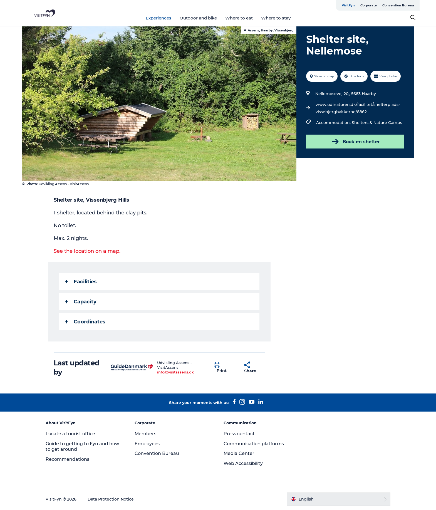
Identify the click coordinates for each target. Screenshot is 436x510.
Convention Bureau (398, 5)
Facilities (81, 282)
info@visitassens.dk (175, 372)
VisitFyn (348, 5)
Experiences (158, 18)
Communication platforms (254, 443)
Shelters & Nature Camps (377, 122)
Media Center (239, 453)
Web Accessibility (243, 463)
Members (145, 433)
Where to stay (276, 18)
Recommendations (67, 459)
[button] (225, 367)
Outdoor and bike (198, 18)
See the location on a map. (87, 251)
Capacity (80, 302)
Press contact (239, 433)
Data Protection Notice (111, 499)
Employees (147, 443)
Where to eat (239, 18)
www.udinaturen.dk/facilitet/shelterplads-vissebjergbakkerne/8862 (358, 108)
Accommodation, (334, 122)
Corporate (368, 5)
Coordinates (85, 322)
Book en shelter (355, 141)
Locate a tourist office (70, 433)
